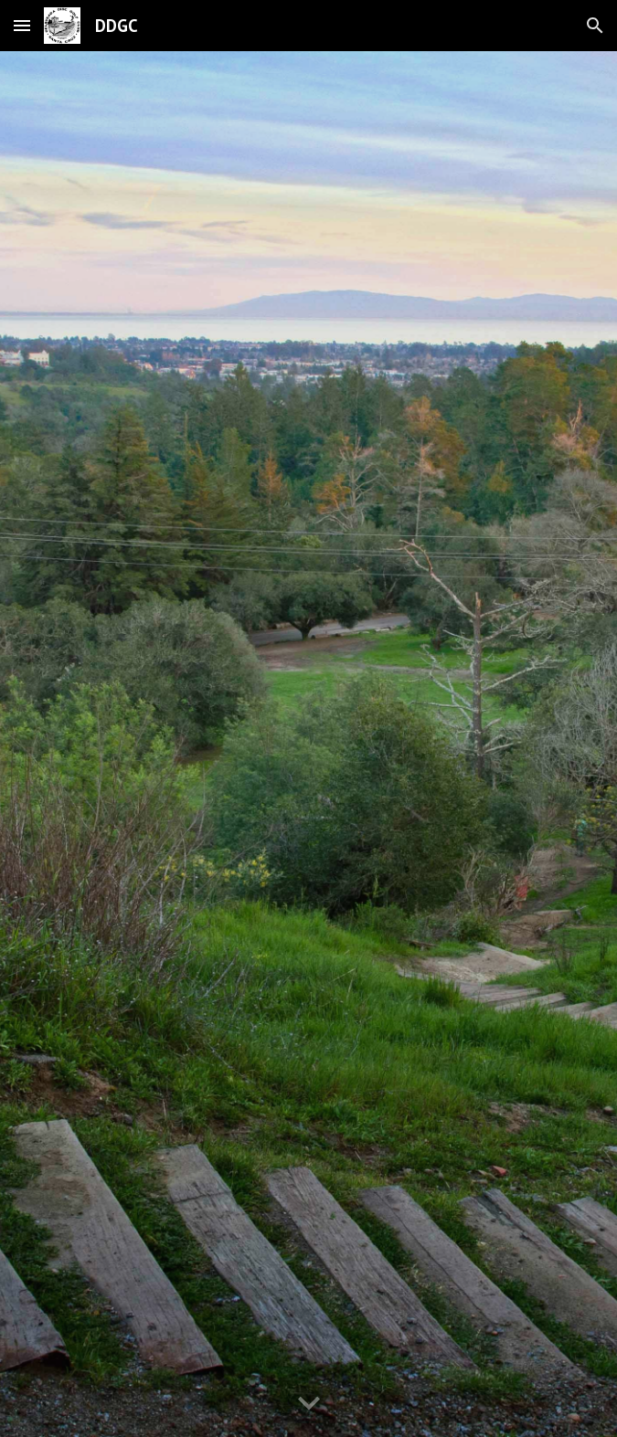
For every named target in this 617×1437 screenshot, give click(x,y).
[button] (22, 25)
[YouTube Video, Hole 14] (308, 744)
